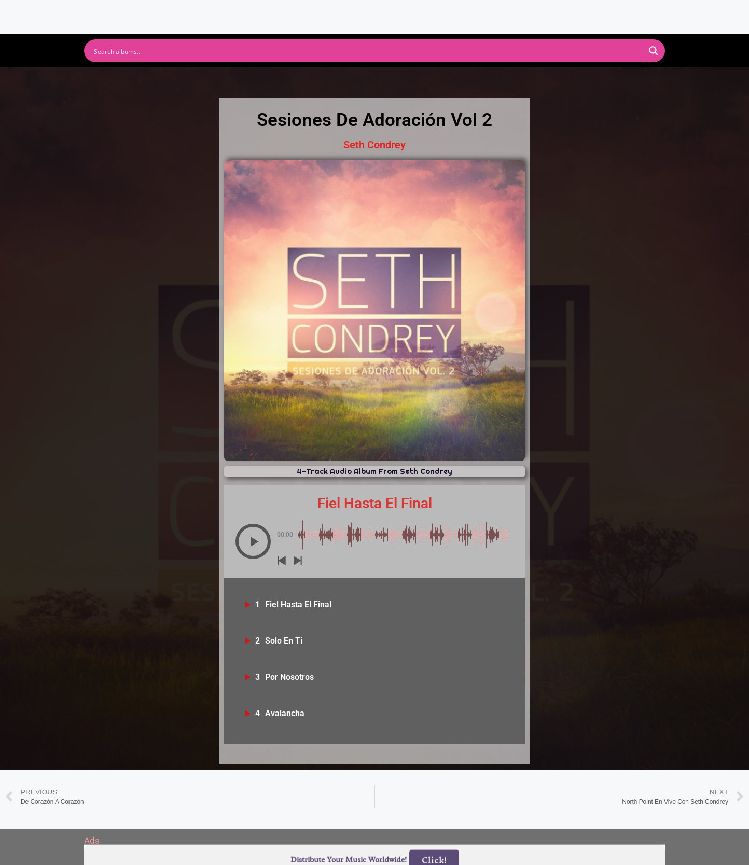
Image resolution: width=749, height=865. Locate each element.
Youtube (272, 81)
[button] (253, 541)
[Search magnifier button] (653, 51)
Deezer (489, 81)
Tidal (546, 81)
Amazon (424, 81)
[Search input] (368, 51)
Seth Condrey (374, 144)
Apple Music (348, 81)
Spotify (207, 81)
